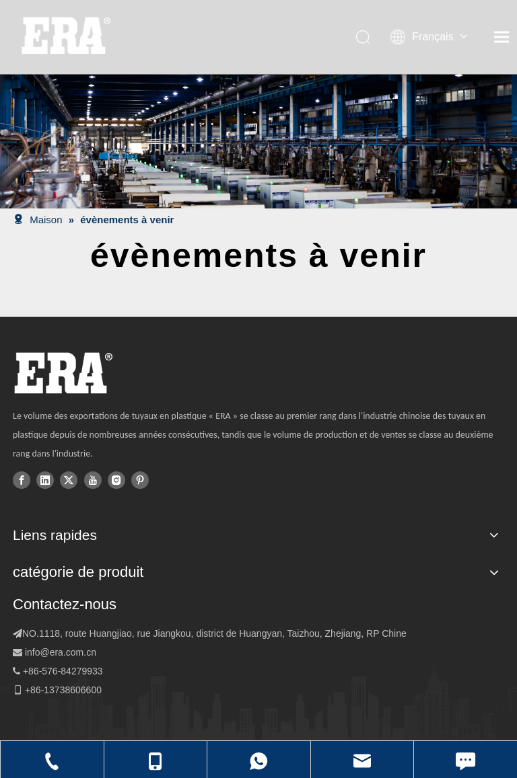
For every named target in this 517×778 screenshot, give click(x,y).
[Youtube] (93, 479)
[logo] (63, 373)
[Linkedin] (45, 479)
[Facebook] (21, 479)
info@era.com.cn (60, 652)
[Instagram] (116, 479)
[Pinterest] (140, 479)
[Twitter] (68, 479)
